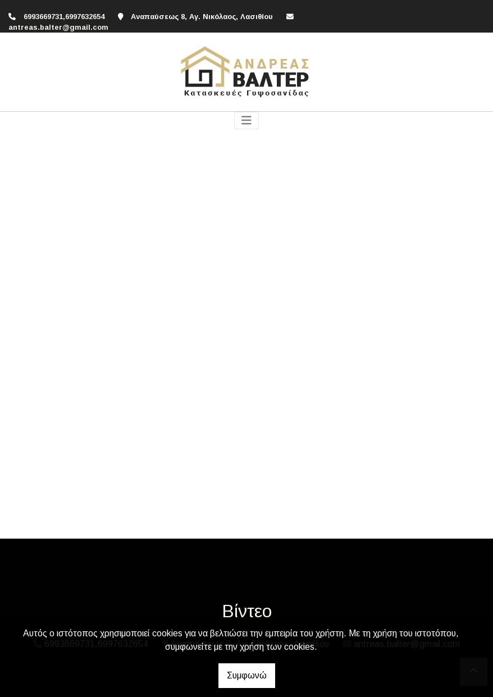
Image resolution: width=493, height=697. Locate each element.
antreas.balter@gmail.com (58, 27)
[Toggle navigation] (246, 120)
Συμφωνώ (247, 675)
